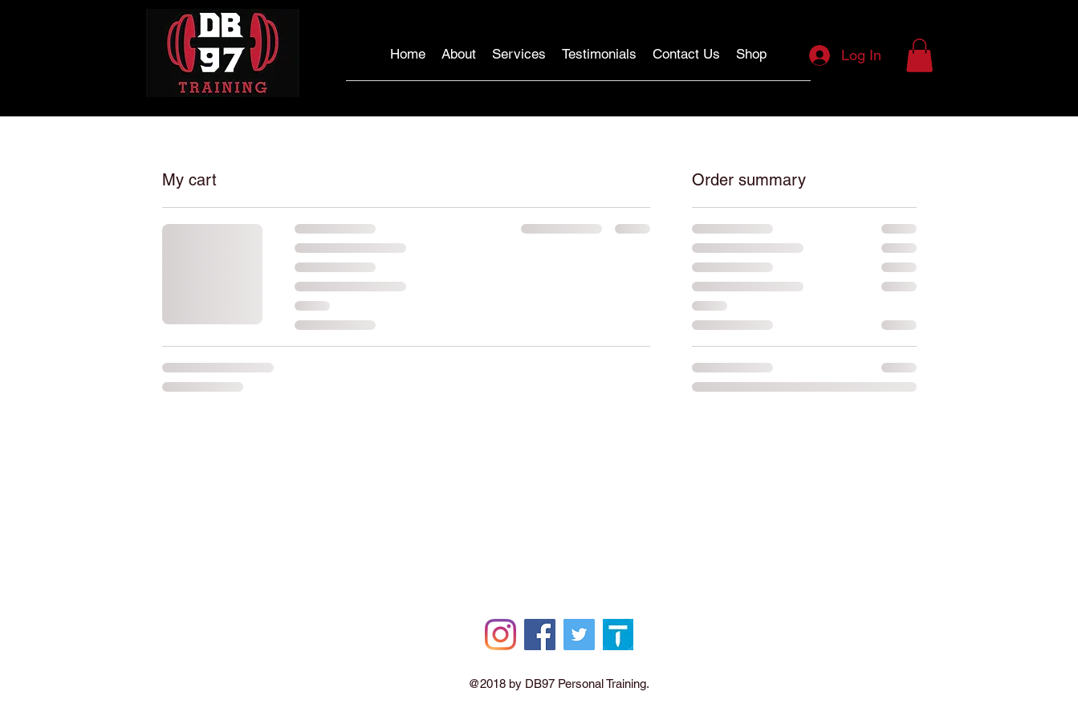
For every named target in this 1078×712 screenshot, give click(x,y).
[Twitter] (579, 634)
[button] (919, 55)
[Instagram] (500, 634)
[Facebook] (539, 634)
